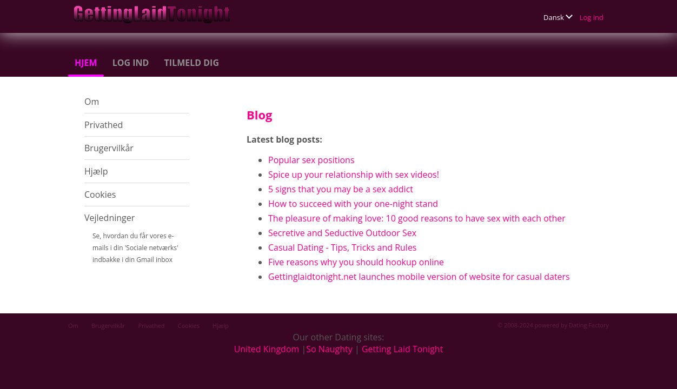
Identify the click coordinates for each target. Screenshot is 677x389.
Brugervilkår (109, 148)
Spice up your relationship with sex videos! (353, 174)
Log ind (591, 17)
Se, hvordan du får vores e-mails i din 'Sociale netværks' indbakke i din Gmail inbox (135, 247)
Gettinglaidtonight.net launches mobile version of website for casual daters (419, 277)
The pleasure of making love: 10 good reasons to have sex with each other (417, 218)
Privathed (103, 125)
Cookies (100, 194)
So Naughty (329, 349)
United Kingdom (267, 349)
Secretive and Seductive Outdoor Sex (342, 233)
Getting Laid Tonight (402, 349)
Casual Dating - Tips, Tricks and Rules (342, 247)
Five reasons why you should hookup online (356, 262)
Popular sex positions (311, 160)
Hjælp (96, 171)
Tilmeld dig (191, 63)
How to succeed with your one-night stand (353, 204)
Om (91, 102)
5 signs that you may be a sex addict (340, 189)
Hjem (86, 63)
